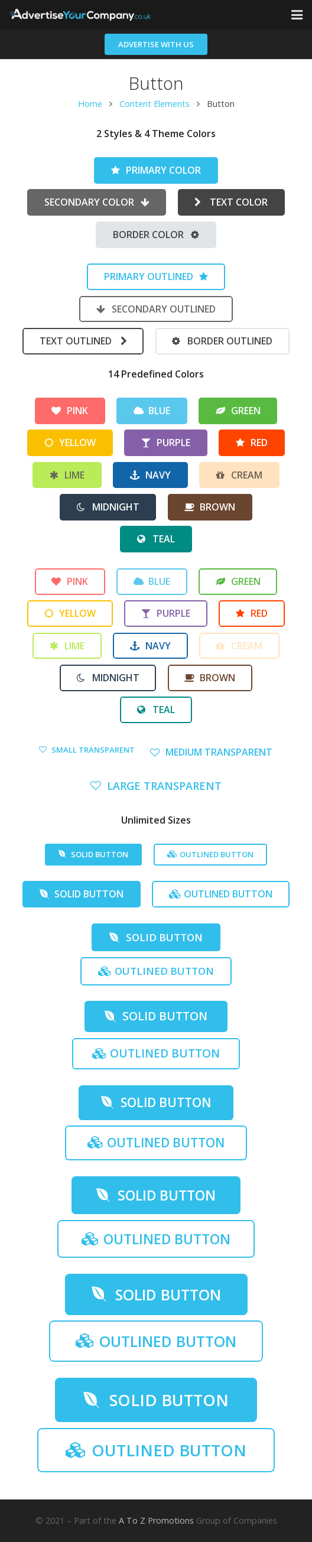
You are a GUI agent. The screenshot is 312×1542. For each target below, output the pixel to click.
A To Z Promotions (156, 1520)
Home (90, 103)
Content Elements (154, 103)
